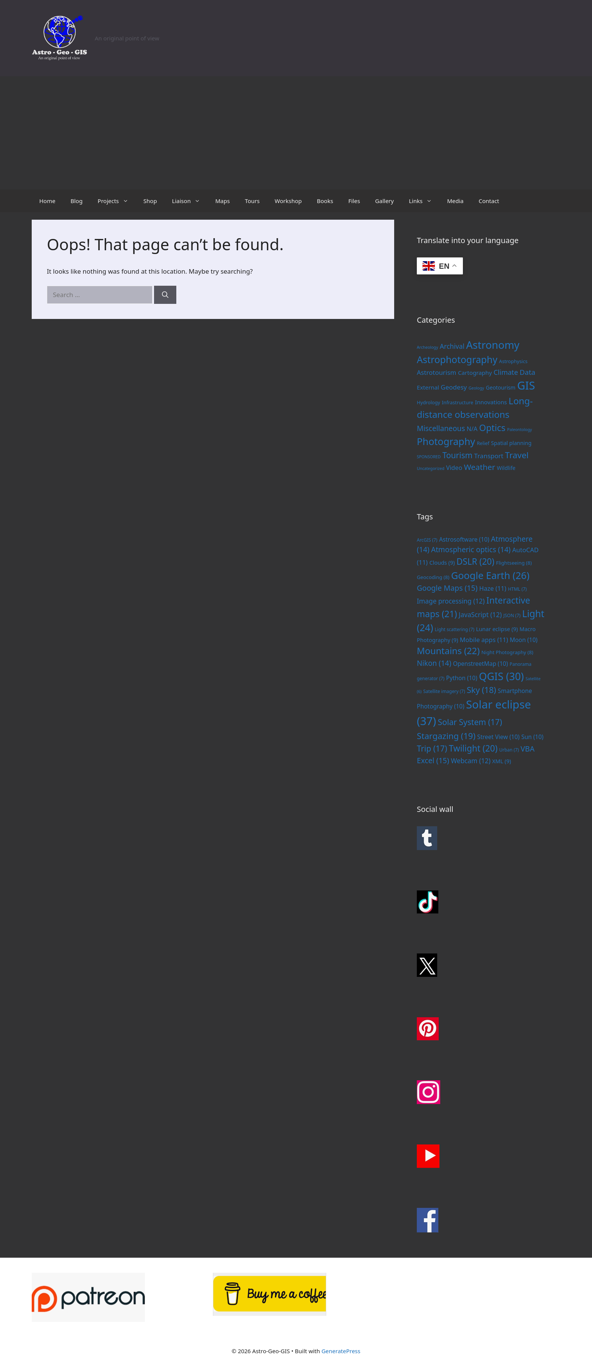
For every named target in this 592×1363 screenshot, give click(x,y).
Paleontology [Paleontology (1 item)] (519, 429)
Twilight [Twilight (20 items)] (473, 748)
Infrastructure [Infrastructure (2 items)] (457, 402)
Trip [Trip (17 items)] (432, 748)
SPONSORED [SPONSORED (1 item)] (429, 456)
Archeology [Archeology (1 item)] (427, 347)
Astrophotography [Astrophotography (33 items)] (457, 359)
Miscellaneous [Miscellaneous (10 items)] (441, 428)
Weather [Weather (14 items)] (479, 467)
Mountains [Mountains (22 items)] (448, 651)
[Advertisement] (296, 133)
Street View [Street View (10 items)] (498, 737)
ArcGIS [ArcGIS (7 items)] (427, 540)
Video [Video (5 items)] (454, 468)
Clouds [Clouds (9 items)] (442, 562)
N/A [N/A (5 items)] (472, 429)
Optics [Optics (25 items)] (492, 428)
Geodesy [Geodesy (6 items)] (454, 387)
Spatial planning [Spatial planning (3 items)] (511, 443)
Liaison (190, 200)
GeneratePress (340, 1351)
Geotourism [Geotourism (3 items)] (501, 387)
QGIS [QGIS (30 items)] (501, 676)
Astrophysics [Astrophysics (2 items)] (513, 361)
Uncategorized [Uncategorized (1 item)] (430, 468)
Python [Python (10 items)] (462, 678)
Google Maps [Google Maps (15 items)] (447, 588)
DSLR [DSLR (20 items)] (475, 561)
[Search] (165, 295)
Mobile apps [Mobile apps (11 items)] (484, 639)
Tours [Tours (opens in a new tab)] (252, 201)
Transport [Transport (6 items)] (488, 455)
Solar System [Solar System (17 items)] (470, 721)
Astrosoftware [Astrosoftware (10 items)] (464, 539)
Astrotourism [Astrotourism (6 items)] (436, 372)
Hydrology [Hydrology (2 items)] (428, 402)
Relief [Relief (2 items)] (483, 443)
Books (325, 201)
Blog (77, 201)
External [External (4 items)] (428, 387)
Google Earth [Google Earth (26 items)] (490, 575)
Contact (489, 201)
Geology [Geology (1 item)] (476, 388)
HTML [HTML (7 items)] (517, 589)
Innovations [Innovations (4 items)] (491, 402)
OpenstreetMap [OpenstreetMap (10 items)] (480, 663)
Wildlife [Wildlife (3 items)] (506, 467)
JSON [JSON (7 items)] (511, 615)
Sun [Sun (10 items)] (532, 737)
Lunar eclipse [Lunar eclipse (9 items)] (497, 629)
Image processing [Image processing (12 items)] (451, 600)
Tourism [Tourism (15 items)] (457, 455)
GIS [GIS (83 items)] (526, 385)
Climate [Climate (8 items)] (505, 372)
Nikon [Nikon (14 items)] (434, 663)
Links (424, 200)
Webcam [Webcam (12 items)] (470, 760)
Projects (117, 200)
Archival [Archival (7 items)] (452, 346)
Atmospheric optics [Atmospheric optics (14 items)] (471, 549)
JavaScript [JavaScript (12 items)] (480, 614)
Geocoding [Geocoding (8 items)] (433, 577)
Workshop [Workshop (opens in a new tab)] (288, 201)
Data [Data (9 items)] (527, 372)
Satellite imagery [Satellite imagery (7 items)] (444, 691)
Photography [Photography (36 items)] (446, 441)
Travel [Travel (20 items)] (517, 455)
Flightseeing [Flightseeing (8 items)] (514, 562)
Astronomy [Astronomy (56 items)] (493, 345)
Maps (222, 201)
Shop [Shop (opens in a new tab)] (150, 201)
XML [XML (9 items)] (501, 761)
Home (47, 201)
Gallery (384, 201)
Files (354, 201)
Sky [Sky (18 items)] (481, 689)
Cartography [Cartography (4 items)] (475, 372)
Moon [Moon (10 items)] (524, 640)
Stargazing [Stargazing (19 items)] (446, 735)
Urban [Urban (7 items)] (509, 750)
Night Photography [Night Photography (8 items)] (507, 652)
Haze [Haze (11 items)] (492, 588)
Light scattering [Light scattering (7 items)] (455, 629)
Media (455, 201)
